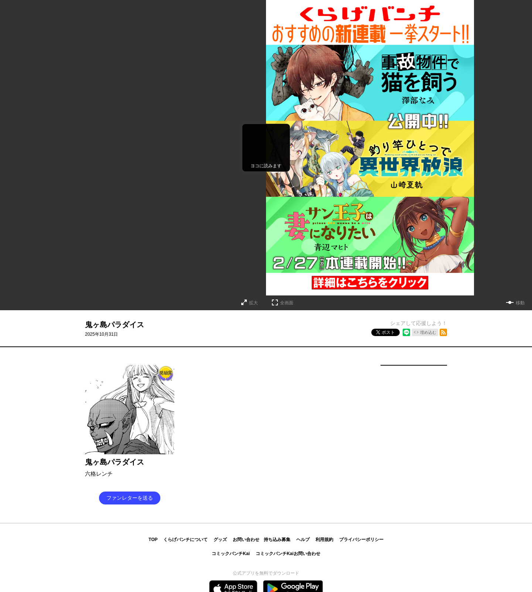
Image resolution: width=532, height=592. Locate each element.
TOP (153, 539)
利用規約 (324, 539)
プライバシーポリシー (361, 539)
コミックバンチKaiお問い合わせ (288, 553)
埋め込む (428, 332)
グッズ (220, 539)
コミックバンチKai (231, 553)
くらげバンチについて (185, 539)
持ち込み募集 (277, 539)
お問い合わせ (246, 539)
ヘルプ (303, 539)
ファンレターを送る (129, 498)
